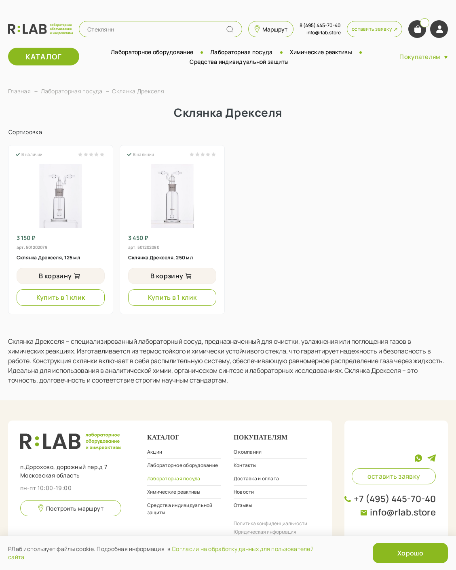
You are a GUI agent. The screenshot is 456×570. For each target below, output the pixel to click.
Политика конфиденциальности (270, 523)
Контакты (245, 465)
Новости (244, 491)
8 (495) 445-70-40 (320, 25)
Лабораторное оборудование (152, 52)
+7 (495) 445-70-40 (395, 499)
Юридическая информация (265, 531)
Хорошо (410, 553)
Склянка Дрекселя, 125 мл (48, 257)
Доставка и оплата (256, 478)
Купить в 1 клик (60, 297)
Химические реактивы (321, 52)
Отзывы (243, 505)
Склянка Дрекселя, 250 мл (160, 257)
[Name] (230, 30)
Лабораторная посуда (241, 52)
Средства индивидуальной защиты (239, 61)
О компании (248, 451)
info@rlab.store (403, 512)
